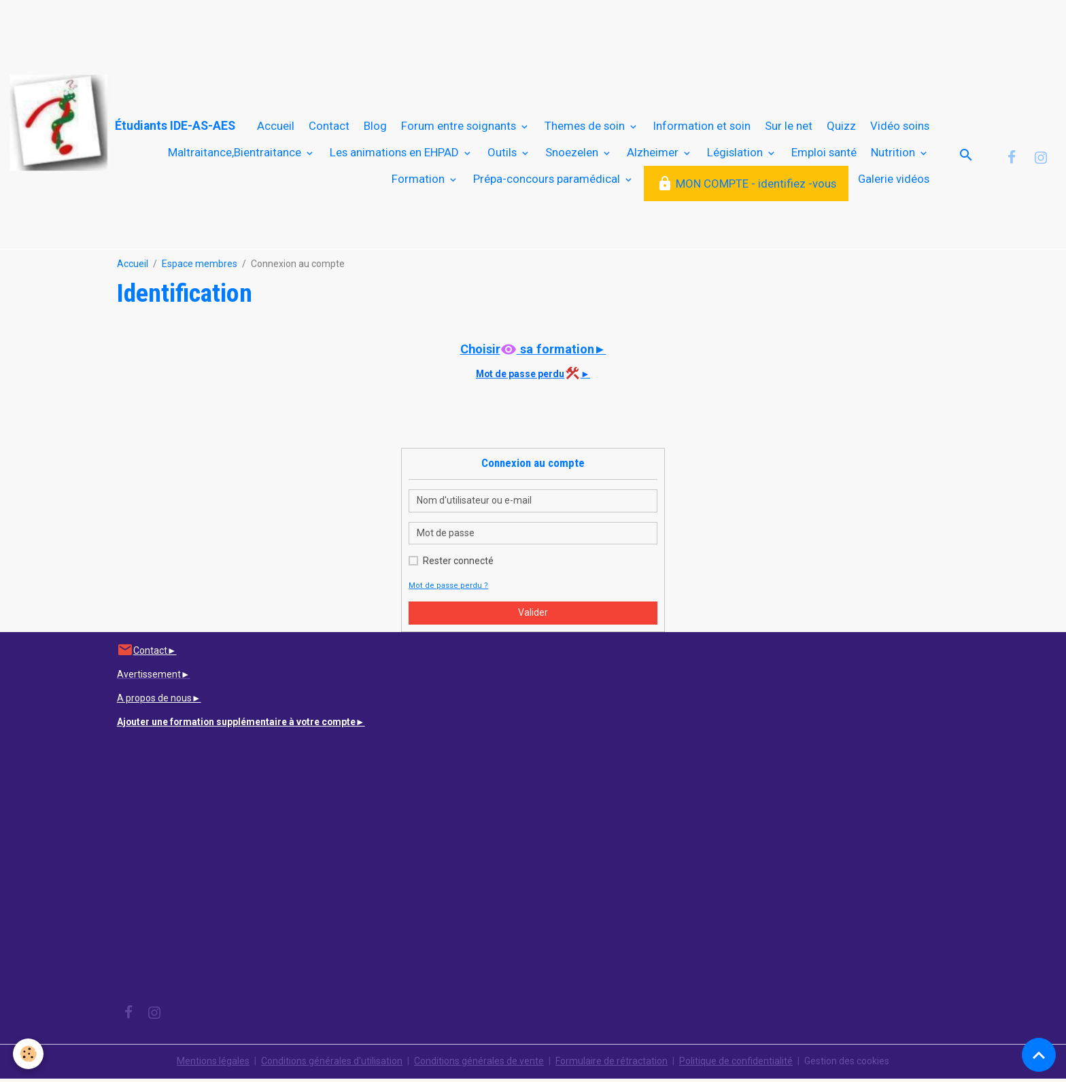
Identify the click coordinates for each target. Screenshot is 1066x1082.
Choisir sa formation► (532, 353)
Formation (419, 181)
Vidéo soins (899, 128)
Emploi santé (824, 154)
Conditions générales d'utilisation (331, 1064)
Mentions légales (213, 1064)
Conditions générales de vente (479, 1064)
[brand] (72, 123)
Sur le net (788, 128)
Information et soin (702, 128)
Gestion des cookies (846, 1064)
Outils (503, 154)
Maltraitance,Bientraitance (236, 154)
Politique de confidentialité (736, 1064)
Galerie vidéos (893, 181)
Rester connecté (458, 564)
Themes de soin (586, 128)
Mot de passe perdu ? (446, 589)
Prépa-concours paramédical (548, 181)
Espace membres (199, 267)
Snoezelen (573, 154)
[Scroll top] (1039, 1055)
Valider (533, 616)
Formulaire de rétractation (611, 1064)
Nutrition (894, 154)
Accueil (275, 128)
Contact (329, 128)
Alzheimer (654, 154)
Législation (736, 154)
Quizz (841, 128)
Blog (375, 128)
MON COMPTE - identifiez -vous (746, 186)
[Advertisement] (247, 30)
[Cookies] (29, 1054)
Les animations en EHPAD (396, 154)
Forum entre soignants (460, 128)
